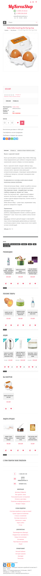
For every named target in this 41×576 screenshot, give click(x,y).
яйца (34, 244)
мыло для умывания (15, 244)
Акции (20, 544)
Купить (6, 283)
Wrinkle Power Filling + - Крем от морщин (8, 438)
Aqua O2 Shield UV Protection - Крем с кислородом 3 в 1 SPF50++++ (20, 355)
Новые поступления (21, 537)
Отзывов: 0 (18, 94)
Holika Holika (16, 107)
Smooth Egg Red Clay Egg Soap (8, 396)
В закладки (18, 123)
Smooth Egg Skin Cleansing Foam (8, 313)
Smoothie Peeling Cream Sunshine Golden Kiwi (21, 313)
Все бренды (13, 30)
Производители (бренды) (20, 532)
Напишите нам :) (23, 483)
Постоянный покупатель (31, 1)
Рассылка (20, 558)
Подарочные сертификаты (20, 535)
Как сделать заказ (20, 494)
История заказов (21, 554)
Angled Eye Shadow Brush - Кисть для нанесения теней (8, 354)
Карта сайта (20, 522)
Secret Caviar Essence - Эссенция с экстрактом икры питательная (9, 271)
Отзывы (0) (15, 101)
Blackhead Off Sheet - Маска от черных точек (20, 438)
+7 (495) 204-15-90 (21, 13)
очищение (24, 244)
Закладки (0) (33, 1)
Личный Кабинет (20, 551)
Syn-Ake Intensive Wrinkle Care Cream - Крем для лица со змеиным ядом (33, 271)
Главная (6, 30)
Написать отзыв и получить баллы (12, 96)
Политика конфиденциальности (20, 501)
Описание (8, 101)
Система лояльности (20, 518)
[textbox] (23, 22)
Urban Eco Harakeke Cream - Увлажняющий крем (20, 271)
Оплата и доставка (20, 499)
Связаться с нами (20, 520)
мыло (30, 244)
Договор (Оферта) (20, 492)
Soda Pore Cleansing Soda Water (32, 313)
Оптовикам (20, 539)
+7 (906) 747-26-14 (21, 10)
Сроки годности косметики (20, 513)
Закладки (20, 556)
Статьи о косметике (20, 516)
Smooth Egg (6, 244)
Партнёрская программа (20, 541)
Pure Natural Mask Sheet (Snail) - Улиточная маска (32, 438)
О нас (20, 525)
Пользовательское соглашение (20, 497)
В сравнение (12, 367)
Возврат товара (20, 503)
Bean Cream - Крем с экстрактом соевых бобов (32, 354)
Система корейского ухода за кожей (20, 511)
